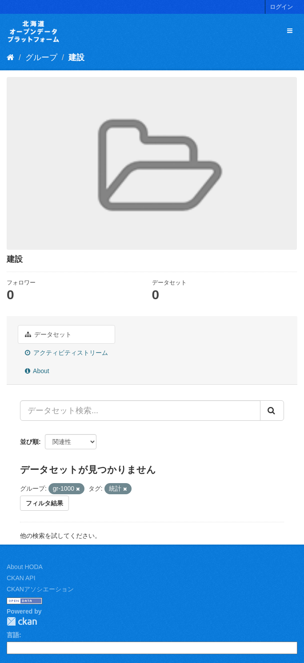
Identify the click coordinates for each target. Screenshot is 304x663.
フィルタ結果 (44, 503)
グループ (41, 57)
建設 (76, 57)
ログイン (281, 7)
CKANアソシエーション (40, 589)
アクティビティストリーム (66, 352)
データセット (48, 334)
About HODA (25, 566)
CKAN (22, 621)
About (37, 370)
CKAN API (21, 578)
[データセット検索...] (140, 410)
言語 (13, 635)
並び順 (29, 441)
